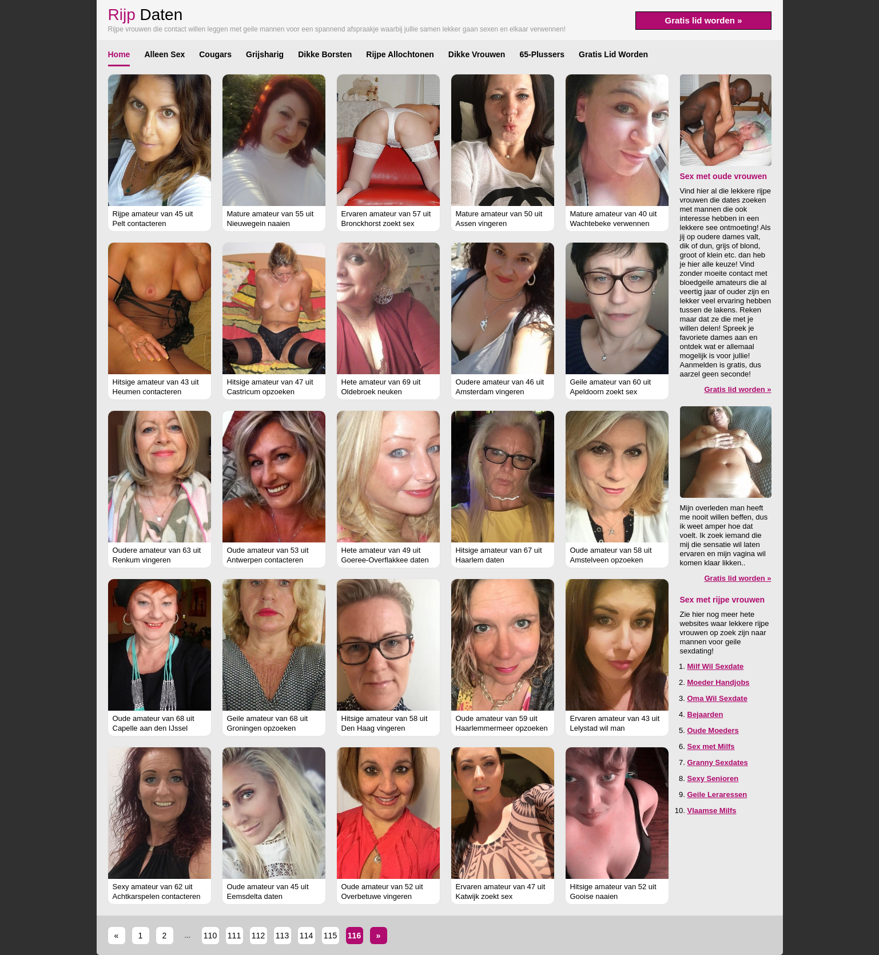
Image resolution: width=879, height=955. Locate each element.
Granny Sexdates (717, 762)
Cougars (215, 54)
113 (282, 935)
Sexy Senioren (713, 778)
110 (210, 935)
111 (234, 935)
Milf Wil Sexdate (715, 666)
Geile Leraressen (717, 794)
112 (258, 935)
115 (330, 935)
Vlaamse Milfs (712, 810)
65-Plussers (541, 54)
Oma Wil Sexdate (717, 698)
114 (306, 935)
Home (119, 54)
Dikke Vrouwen (477, 54)
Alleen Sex (164, 54)
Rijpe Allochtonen (399, 54)
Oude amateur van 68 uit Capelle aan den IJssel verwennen (153, 728)
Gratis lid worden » (703, 20)
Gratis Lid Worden (613, 54)
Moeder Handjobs (718, 682)
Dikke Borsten (325, 54)
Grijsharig (265, 54)
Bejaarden (705, 714)
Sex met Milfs (711, 746)
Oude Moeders (713, 730)
